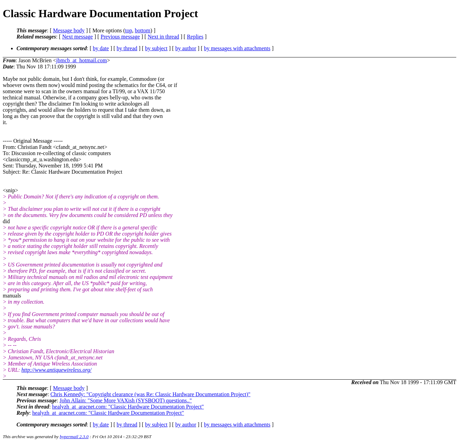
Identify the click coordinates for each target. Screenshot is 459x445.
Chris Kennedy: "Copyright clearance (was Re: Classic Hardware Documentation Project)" (150, 394)
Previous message (120, 37)
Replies (195, 37)
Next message (77, 37)
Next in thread (163, 37)
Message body (69, 30)
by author (185, 48)
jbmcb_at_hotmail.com (81, 60)
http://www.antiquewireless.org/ (56, 370)
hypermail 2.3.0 (74, 436)
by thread (127, 48)
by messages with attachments (237, 48)
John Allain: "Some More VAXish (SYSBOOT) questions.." (125, 400)
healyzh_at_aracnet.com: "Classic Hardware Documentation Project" (128, 407)
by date (101, 48)
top (128, 30)
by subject (156, 48)
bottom (142, 30)
